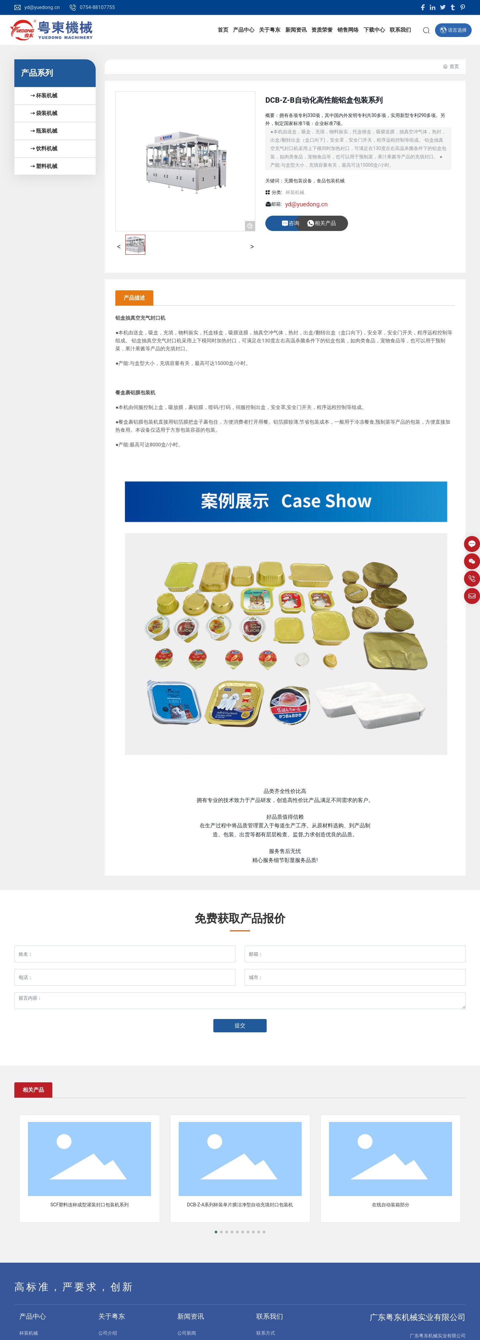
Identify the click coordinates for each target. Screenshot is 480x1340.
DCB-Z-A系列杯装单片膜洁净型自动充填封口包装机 (240, 1204)
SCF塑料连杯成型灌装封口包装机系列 (89, 1204)
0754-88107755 (97, 7)
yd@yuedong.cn (42, 7)
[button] (216, 1232)
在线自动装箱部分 (390, 1204)
